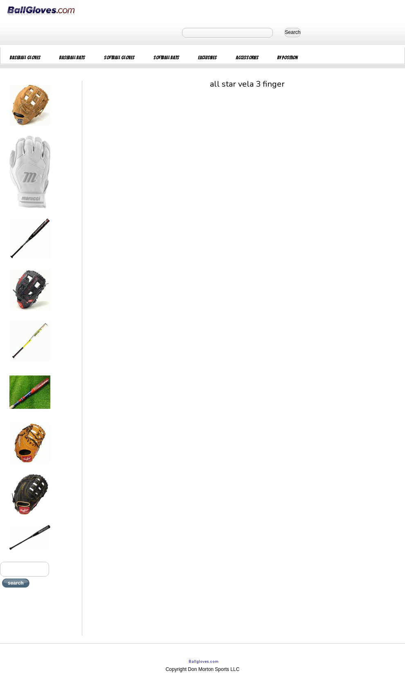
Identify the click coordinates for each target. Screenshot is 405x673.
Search (292, 32)
